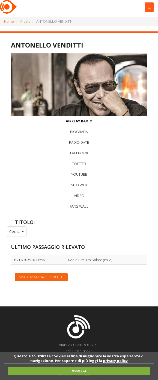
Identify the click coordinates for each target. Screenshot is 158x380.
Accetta (79, 370)
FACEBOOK (79, 153)
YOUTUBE (79, 174)
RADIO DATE (79, 142)
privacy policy (115, 360)
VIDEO (79, 195)
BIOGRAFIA (79, 131)
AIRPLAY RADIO (79, 121)
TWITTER (79, 163)
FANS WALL (79, 206)
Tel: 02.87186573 (79, 350)
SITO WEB (79, 184)
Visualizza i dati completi (41, 277)
